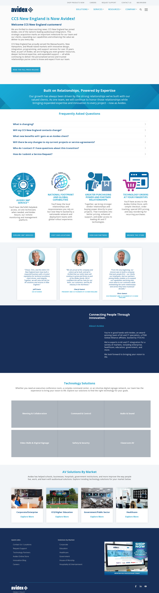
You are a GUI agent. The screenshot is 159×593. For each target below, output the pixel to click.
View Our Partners (98, 235)
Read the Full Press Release (26, 70)
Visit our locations (60, 235)
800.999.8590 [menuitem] (141, 3)
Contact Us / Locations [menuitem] (22, 545)
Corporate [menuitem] (63, 545)
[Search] (140, 9)
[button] (146, 9)
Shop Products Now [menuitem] (75, 3)
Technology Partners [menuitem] (21, 552)
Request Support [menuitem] (109, 3)
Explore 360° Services (23, 235)
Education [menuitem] (63, 548)
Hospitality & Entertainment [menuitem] (71, 564)
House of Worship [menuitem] (66, 560)
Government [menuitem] (64, 556)
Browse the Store (135, 235)
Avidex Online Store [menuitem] (21, 556)
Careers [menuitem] (93, 3)
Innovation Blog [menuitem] (19, 560)
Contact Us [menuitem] (126, 3)
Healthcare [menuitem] (63, 552)
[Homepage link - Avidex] (19, 589)
